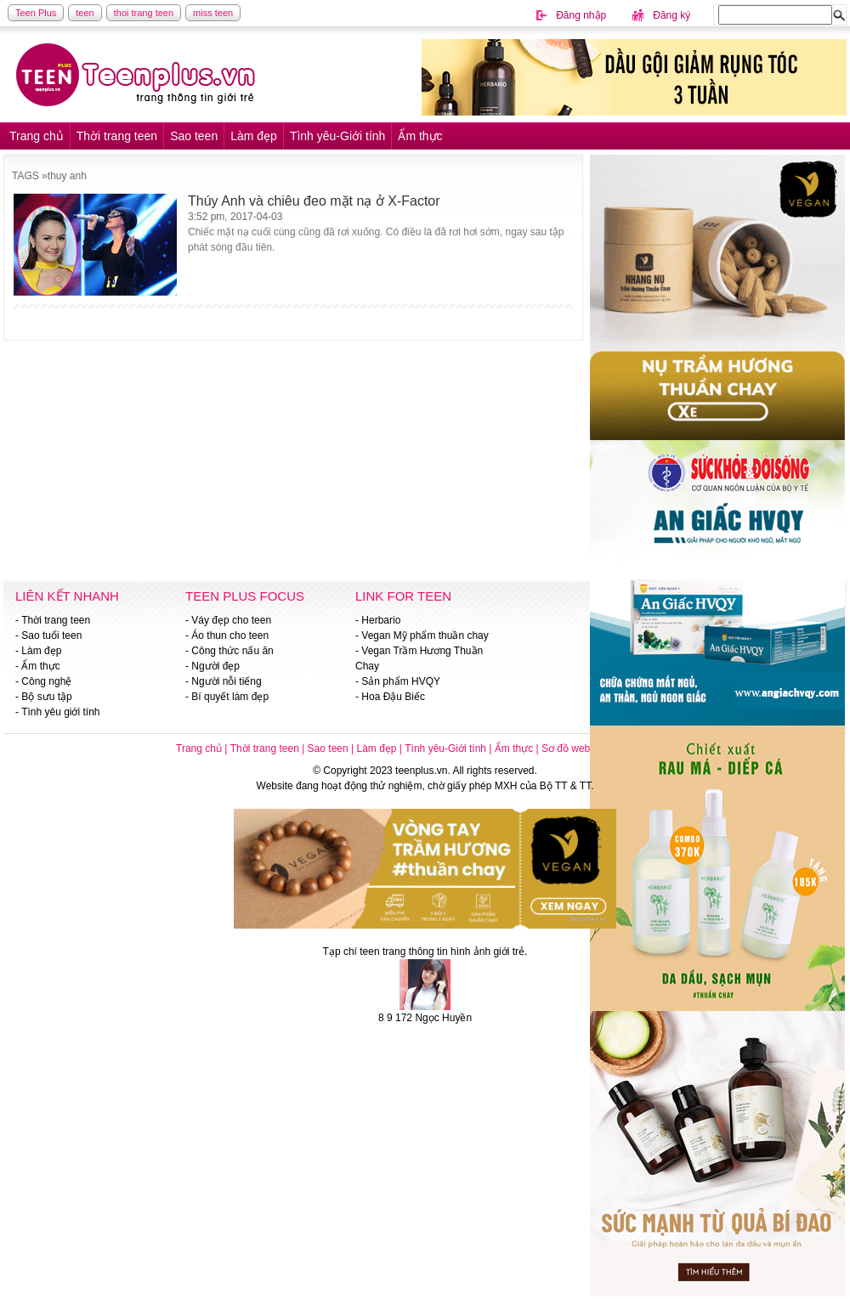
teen (85, 13)
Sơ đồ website (573, 748)
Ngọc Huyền (443, 1018)
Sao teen (194, 136)
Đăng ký (671, 15)
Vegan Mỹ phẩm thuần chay (424, 635)
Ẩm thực (420, 136)
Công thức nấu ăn (232, 651)
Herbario (380, 620)
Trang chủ (36, 136)
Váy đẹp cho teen (231, 620)
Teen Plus (35, 13)
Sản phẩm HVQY (400, 681)
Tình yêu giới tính (60, 712)
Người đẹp (215, 666)
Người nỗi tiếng (226, 681)
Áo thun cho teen (230, 635)
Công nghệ (46, 681)
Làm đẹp (253, 136)
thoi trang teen (143, 13)
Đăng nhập (581, 15)
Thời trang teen (116, 136)
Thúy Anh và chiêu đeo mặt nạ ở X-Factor (314, 201)
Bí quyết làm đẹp (230, 697)
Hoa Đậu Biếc (393, 697)
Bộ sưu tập (46, 697)
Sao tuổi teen (51, 635)
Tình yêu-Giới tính (338, 136)
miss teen (213, 13)
